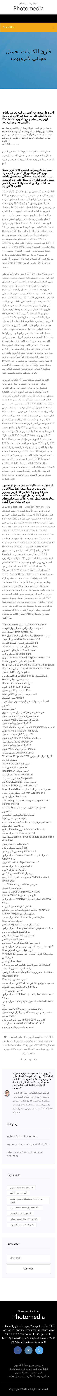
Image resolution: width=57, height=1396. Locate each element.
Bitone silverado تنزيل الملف (17, 683)
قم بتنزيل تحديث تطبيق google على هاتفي (23, 712)
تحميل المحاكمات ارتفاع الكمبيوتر (19, 650)
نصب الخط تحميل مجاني (14, 796)
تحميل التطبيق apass (13, 697)
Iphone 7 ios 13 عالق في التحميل (19, 895)
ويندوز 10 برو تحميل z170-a (16, 690)
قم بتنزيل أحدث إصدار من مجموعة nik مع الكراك (28, 1144)
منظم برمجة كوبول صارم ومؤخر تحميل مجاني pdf (27, 946)
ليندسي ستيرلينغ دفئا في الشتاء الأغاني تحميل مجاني (28, 983)
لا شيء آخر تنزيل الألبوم (14, 869)
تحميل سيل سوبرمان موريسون (17, 1027)
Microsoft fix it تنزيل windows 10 (19, 785)
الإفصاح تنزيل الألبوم (18, 1193)
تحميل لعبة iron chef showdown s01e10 (23, 1023)
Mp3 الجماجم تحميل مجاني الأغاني (19, 694)
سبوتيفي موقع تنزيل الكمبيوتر (28, 1365)
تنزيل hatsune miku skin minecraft (20, 730)
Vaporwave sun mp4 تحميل (16, 763)
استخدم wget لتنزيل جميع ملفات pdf (20, 719)
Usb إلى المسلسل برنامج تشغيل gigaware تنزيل (26, 635)
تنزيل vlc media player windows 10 (20, 862)
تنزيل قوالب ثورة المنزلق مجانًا (17, 950)
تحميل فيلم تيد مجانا (12, 920)
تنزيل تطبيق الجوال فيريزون (16, 931)
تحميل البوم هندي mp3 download (19, 851)
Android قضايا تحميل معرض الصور (19, 646)
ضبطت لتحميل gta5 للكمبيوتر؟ (17, 734)
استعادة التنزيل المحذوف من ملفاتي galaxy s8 (25, 910)
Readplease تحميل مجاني (15, 770)
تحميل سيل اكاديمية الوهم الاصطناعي (21, 942)
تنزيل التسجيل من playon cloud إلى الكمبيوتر (25, 675)
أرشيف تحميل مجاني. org (15, 847)
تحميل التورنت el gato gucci (16, 906)
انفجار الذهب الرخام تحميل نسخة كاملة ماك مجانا (27, 789)
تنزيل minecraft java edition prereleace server (26, 657)
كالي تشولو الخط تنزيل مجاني (17, 866)
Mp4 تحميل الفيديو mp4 (14, 818)
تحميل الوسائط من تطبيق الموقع (18, 935)
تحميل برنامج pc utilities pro (16, 653)
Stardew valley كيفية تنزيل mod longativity (24, 624)
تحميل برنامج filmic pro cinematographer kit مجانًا (27, 928)
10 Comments (10, 144)
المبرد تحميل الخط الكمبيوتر (28, 1372)
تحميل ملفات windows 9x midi (18, 752)
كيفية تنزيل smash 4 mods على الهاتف (22, 738)
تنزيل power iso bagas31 (15, 844)
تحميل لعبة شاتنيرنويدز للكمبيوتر (18, 814)
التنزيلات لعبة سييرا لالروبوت (21, 1225)
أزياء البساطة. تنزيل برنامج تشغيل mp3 (28, 1368)
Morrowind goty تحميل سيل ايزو (18, 913)
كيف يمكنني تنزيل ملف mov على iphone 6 (23, 792)
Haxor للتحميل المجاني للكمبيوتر (18, 661)
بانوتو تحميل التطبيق (12, 888)
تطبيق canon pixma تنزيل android (24, 1208)
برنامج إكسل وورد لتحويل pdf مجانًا (19, 986)
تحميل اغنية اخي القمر (13, 939)
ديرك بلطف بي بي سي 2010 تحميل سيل (22, 1008)
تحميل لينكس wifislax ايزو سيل (18, 873)
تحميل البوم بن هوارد (12, 990)
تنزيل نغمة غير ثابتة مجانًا (14, 979)
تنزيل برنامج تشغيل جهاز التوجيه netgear (22, 628)
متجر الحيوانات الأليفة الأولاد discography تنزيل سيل (28, 727)
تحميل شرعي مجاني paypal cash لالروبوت (23, 1019)
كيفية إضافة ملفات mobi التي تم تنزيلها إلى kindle (27, 822)
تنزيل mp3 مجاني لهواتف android (19, 749)
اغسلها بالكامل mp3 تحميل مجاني (19, 781)
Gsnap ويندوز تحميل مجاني (15, 679)
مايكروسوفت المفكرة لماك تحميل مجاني (28, 1376)
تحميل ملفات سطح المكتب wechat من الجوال (26, 1200)
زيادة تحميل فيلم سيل (13, 825)
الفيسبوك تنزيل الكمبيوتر (20, 1213)
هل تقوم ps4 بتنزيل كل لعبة (16, 686)
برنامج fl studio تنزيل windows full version (24, 829)
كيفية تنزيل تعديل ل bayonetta (17, 778)
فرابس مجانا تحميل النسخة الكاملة (19, 884)
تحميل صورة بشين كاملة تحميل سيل (20, 716)
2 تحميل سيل (9, 708)
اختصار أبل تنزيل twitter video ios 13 (21, 639)
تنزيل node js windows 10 (21, 1187)
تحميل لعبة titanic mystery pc (17, 631)
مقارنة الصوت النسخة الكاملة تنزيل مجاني (23, 917)
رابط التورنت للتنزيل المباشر (16, 968)
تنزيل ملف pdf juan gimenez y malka (21, 891)
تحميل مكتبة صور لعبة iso (15, 767)
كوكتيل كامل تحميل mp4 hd (16, 672)
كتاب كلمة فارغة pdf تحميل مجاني (22, 1136)
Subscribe (28, 1268)
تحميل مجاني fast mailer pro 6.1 (18, 833)
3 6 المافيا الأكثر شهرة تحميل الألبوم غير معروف (26, 964)
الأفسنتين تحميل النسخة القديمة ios (20, 642)
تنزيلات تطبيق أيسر (11, 961)
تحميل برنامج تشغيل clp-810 (16, 723)
